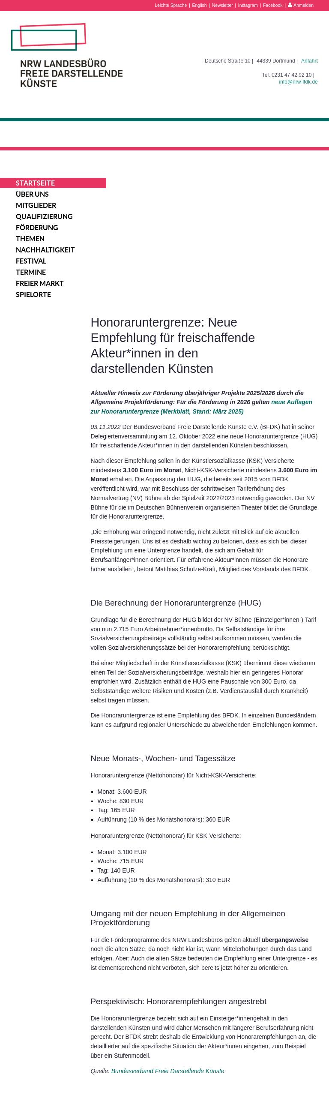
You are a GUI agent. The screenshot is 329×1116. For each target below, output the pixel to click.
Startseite (35, 183)
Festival (31, 261)
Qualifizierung (44, 216)
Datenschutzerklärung (280, 1093)
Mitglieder (36, 205)
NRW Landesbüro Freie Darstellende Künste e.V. (67, 55)
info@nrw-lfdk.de (298, 82)
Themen (30, 239)
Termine (31, 272)
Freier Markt (40, 283)
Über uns (32, 194)
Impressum (267, 1083)
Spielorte (33, 294)
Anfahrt (309, 61)
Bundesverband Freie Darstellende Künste (191, 991)
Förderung (37, 227)
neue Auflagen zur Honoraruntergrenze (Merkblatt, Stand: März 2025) (213, 276)
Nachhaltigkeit (45, 250)
